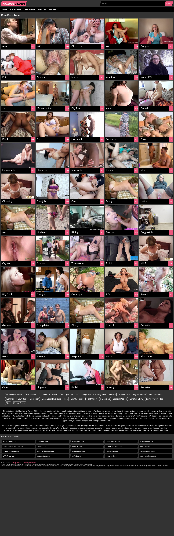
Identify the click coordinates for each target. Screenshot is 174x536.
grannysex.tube (78, 441)
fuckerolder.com (44, 456)
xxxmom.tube (42, 441)
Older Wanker (29, 10)
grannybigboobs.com (45, 451)
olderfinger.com (9, 456)
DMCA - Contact (22, 463)
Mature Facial (19, 403)
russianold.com (112, 451)
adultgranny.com (10, 441)
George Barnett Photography (93, 395)
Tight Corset (92, 399)
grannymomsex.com (114, 446)
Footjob (112, 395)
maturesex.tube (146, 441)
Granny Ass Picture (14, 395)
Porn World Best (156, 395)
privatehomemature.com (13, 446)
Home (4, 10)
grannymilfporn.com (148, 456)
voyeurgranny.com (147, 451)
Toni (8, 403)
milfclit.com (76, 456)
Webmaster (32, 463)
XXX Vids (52, 10)
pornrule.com (77, 446)
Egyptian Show (136, 399)
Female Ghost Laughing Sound (132, 395)
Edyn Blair (22, 399)
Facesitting (105, 399)
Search (168, 4)
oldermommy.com (113, 441)
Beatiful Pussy (77, 399)
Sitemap (13, 463)
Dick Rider (34, 399)
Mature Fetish (15, 10)
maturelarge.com (79, 451)
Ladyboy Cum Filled (154, 399)
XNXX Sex (42, 10)
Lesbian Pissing (120, 399)
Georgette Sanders (69, 395)
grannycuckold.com (11, 451)
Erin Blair (10, 399)
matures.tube (111, 456)
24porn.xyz (42, 446)
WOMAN (13, 3)
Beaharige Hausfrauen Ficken (55, 399)
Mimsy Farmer (32, 395)
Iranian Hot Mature (50, 395)
